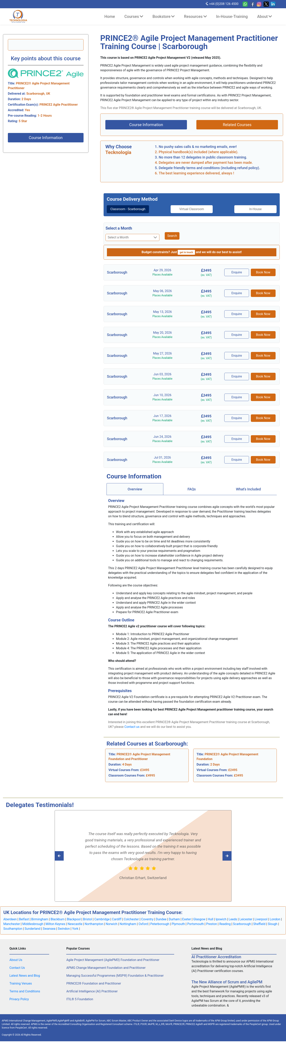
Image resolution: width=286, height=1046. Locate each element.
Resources (195, 16)
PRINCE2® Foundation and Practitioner (93, 988)
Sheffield (259, 929)
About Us (15, 964)
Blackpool (74, 924)
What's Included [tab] (248, 494)
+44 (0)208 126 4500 (221, 4)
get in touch (186, 257)
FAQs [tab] (192, 494)
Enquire (237, 277)
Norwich (111, 929)
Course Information (46, 137)
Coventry (147, 924)
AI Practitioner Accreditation (216, 961)
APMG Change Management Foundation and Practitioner (105, 972)
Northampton (94, 929)
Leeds (233, 924)
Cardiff (116, 924)
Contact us (132, 731)
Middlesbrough (32, 929)
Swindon (64, 933)
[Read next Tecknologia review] (68, 860)
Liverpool (261, 924)
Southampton (12, 933)
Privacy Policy (19, 1004)
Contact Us (17, 972)
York (75, 933)
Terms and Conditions (24, 996)
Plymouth (178, 929)
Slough (272, 929)
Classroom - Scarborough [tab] (127, 211)
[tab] (127, 211)
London (275, 924)
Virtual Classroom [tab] (191, 209)
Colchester (131, 924)
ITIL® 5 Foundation (79, 1004)
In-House (256, 209)
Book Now (263, 277)
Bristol (87, 924)
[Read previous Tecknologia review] (218, 860)
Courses (133, 16)
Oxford (143, 929)
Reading (225, 929)
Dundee (161, 924)
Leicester (245, 924)
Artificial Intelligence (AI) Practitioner (92, 996)
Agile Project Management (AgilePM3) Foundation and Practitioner (112, 964)
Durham (174, 924)
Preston (211, 929)
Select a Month (119, 233)
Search (172, 240)
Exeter (186, 924)
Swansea (49, 933)
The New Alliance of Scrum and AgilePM (226, 986)
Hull (210, 924)
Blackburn (57, 924)
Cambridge (102, 924)
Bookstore (164, 16)
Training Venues (20, 988)
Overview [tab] (135, 494)
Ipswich (221, 924)
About (264, 16)
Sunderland (32, 933)
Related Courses (237, 124)
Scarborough (242, 929)
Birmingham (39, 924)
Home (109, 16)
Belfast (24, 924)
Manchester (11, 929)
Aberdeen (10, 924)
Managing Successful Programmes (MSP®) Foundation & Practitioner (115, 980)
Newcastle (75, 929)
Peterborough (159, 929)
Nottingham (128, 929)
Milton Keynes (55, 929)
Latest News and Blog (24, 980)
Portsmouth (195, 929)
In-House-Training (232, 16)
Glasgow (199, 924)
